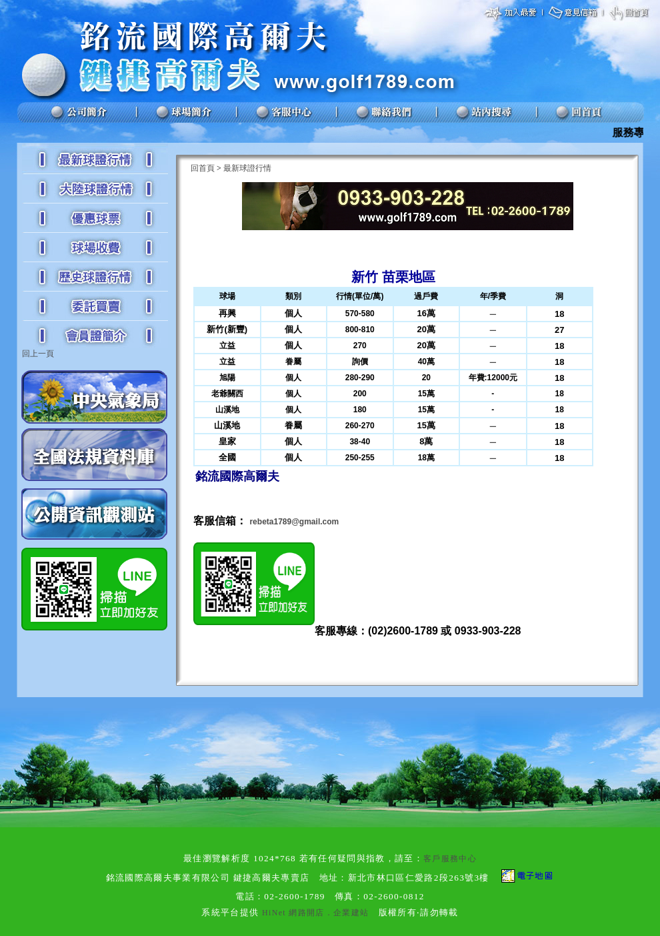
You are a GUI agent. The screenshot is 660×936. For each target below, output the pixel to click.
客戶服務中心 (450, 858)
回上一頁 (38, 353)
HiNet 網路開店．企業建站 (315, 912)
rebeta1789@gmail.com (294, 521)
